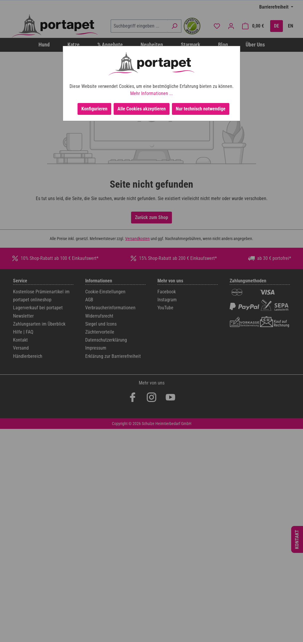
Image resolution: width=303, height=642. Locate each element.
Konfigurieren (94, 109)
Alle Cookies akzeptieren (141, 109)
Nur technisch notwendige (200, 109)
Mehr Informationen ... (151, 93)
